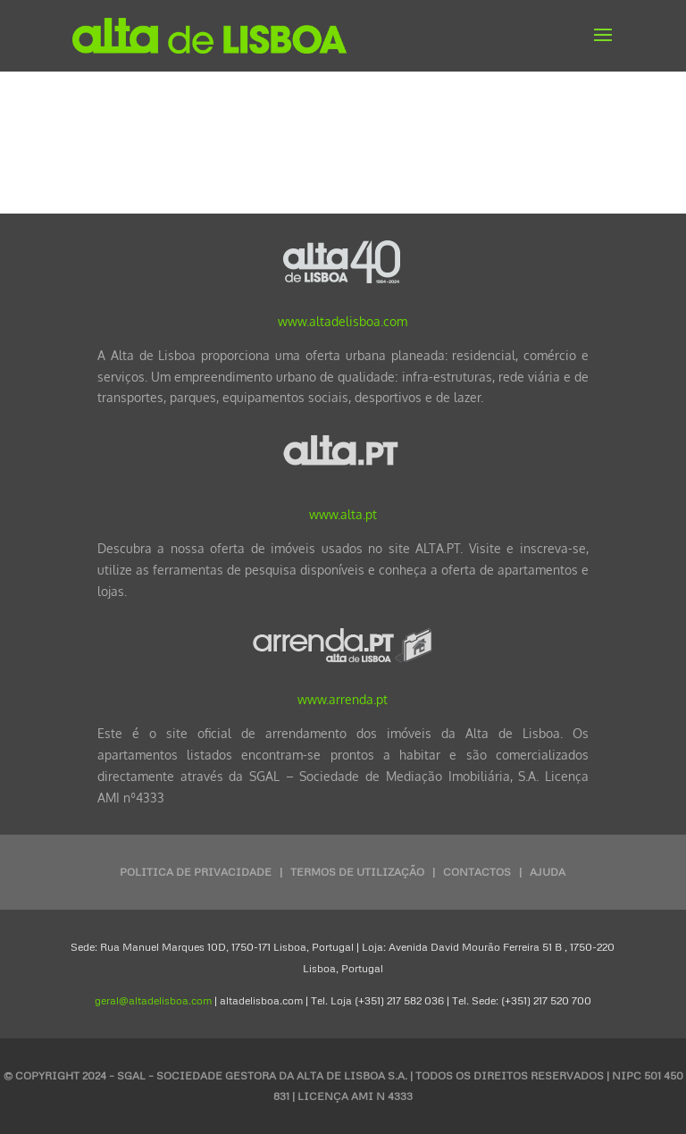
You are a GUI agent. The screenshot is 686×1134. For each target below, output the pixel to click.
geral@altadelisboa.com (153, 1000)
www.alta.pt (343, 514)
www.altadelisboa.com (342, 321)
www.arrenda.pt (342, 699)
